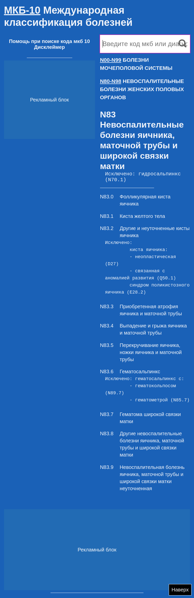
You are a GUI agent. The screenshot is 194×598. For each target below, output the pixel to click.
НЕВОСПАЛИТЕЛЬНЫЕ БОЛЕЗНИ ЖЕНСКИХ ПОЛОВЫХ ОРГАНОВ (142, 89)
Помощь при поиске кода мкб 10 (49, 41)
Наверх (180, 589)
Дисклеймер (49, 47)
